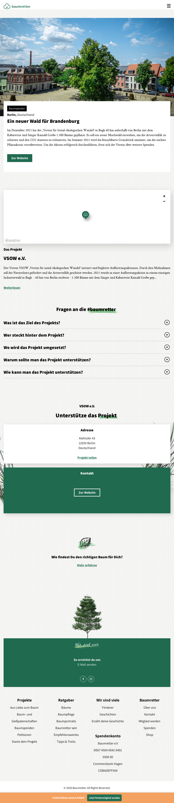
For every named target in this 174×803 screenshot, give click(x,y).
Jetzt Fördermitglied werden (104, 797)
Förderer (108, 707)
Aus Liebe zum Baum (24, 707)
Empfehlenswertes (66, 735)
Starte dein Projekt (24, 741)
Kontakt (149, 714)
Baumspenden (24, 728)
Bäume (66, 707)
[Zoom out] (164, 201)
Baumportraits (66, 721)
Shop (149, 735)
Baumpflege (66, 714)
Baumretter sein (66, 728)
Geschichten (108, 714)
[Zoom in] (164, 196)
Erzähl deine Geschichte (108, 721)
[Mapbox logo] (12, 240)
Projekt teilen (87, 457)
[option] (87, 552)
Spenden (150, 728)
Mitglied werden (149, 721)
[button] (19, 158)
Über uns (150, 707)
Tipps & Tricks (66, 741)
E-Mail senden (87, 664)
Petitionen (24, 735)
